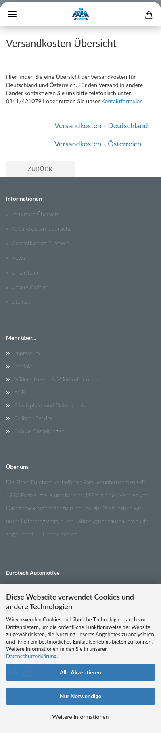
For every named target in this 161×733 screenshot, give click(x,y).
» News (15, 257)
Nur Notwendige (80, 696)
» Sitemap (18, 301)
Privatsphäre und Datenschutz (50, 405)
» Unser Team (23, 272)
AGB (19, 392)
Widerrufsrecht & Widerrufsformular (57, 379)
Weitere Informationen (80, 716)
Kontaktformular (121, 100)
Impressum (27, 353)
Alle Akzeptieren (80, 672)
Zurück (40, 168)
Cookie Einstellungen (39, 431)
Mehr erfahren (60, 533)
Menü (12, 14)
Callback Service (33, 418)
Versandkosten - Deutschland (101, 125)
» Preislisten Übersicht (33, 213)
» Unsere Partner (27, 287)
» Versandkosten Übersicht (38, 228)
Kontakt (23, 365)
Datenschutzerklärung (31, 656)
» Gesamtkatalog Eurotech (38, 242)
